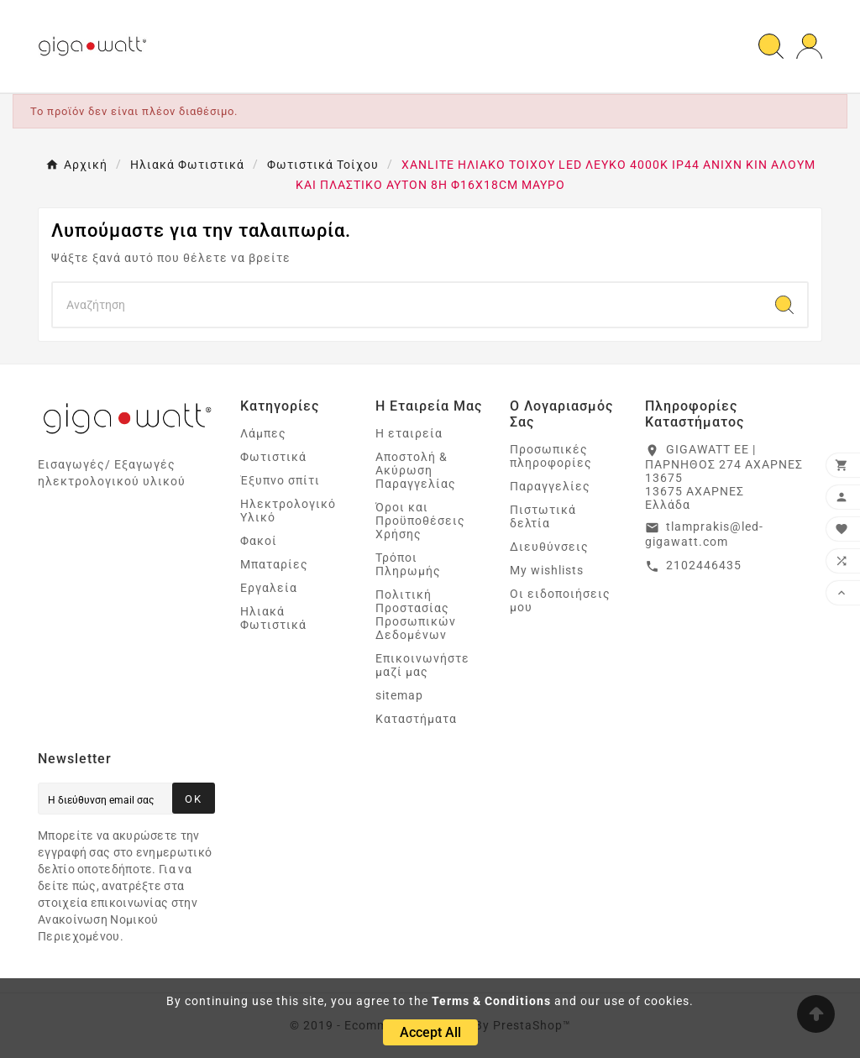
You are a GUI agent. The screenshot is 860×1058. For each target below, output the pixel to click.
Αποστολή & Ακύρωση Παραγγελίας (415, 470)
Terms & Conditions (491, 1001)
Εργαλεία (268, 587)
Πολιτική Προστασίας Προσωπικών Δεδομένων (415, 615)
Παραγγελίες (550, 486)
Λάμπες (263, 433)
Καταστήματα (416, 718)
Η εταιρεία (409, 433)
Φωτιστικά (273, 457)
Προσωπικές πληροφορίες (551, 456)
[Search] (407, 305)
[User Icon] (809, 47)
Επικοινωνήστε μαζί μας (422, 665)
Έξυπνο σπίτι (280, 480)
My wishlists (547, 570)
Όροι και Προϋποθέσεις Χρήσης (420, 520)
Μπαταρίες (274, 564)
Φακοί (258, 540)
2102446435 (704, 565)
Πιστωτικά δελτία (543, 516)
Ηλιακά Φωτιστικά (273, 618)
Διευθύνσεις (549, 546)
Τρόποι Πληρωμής (408, 564)
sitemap (399, 695)
